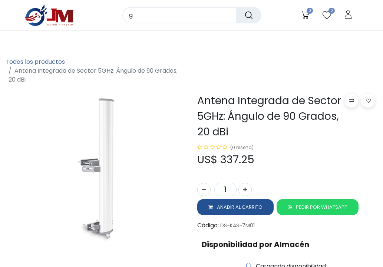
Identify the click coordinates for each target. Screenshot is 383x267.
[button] (235, 208)
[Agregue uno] (245, 190)
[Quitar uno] (204, 190)
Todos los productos (35, 61)
